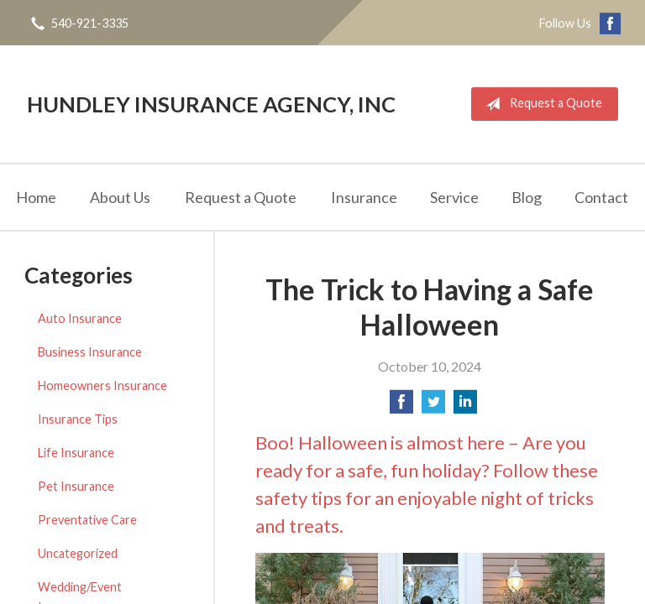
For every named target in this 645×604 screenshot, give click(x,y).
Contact (601, 197)
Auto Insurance (80, 318)
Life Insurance (76, 452)
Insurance (364, 197)
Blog (526, 197)
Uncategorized (78, 553)
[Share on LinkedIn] (465, 406)
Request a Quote (540, 104)
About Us (120, 197)
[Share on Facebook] (401, 406)
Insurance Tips (78, 419)
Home (36, 197)
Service (454, 197)
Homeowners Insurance (102, 385)
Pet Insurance (76, 486)
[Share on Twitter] (433, 406)
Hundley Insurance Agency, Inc (211, 104)
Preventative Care (87, 520)
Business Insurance (90, 352)
